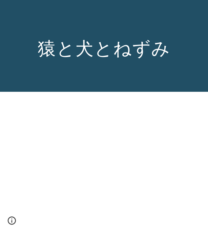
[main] (104, 46)
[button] (12, 223)
